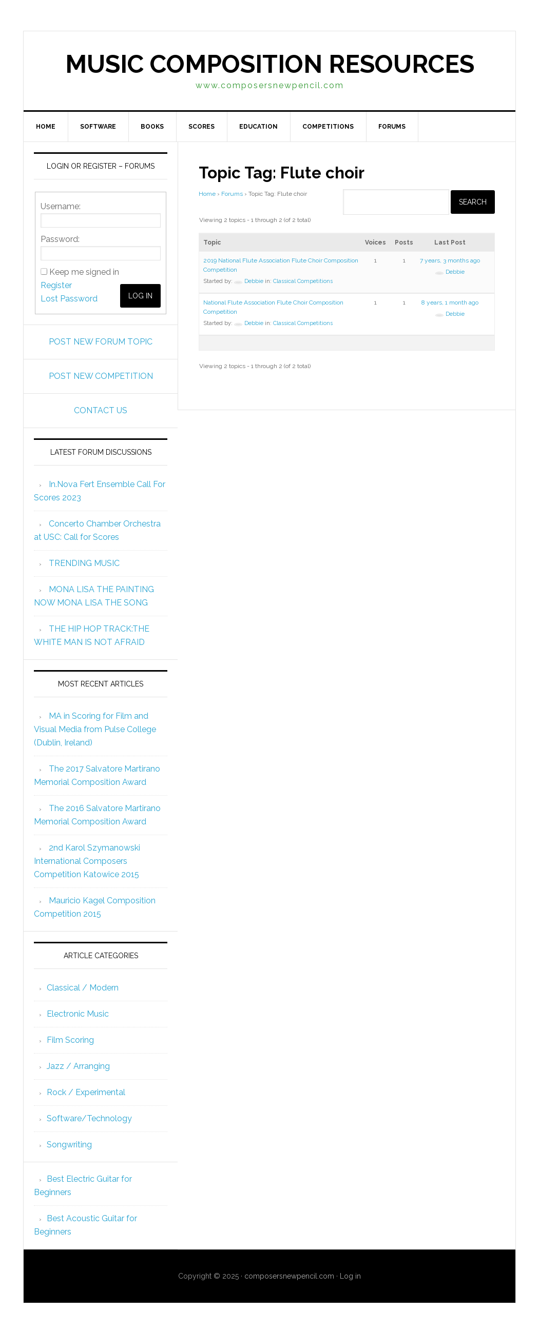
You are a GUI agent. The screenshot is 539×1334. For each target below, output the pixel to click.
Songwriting (69, 1144)
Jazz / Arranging (78, 1066)
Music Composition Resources (269, 64)
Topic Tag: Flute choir (293, 172)
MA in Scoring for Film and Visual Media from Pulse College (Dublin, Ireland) (95, 729)
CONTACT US (100, 410)
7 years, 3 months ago (450, 260)
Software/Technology (89, 1118)
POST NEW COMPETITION (101, 376)
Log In (140, 296)
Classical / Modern (83, 988)
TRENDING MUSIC (84, 563)
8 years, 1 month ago (449, 302)
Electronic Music (78, 1014)
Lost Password (69, 299)
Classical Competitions (303, 281)
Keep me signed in (84, 272)
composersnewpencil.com (289, 1276)
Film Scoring (70, 1040)
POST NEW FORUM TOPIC (100, 342)
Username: (61, 206)
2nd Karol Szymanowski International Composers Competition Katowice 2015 (87, 861)
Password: (60, 239)
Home (207, 193)
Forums (232, 193)
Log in (350, 1276)
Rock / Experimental (86, 1092)
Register (56, 285)
